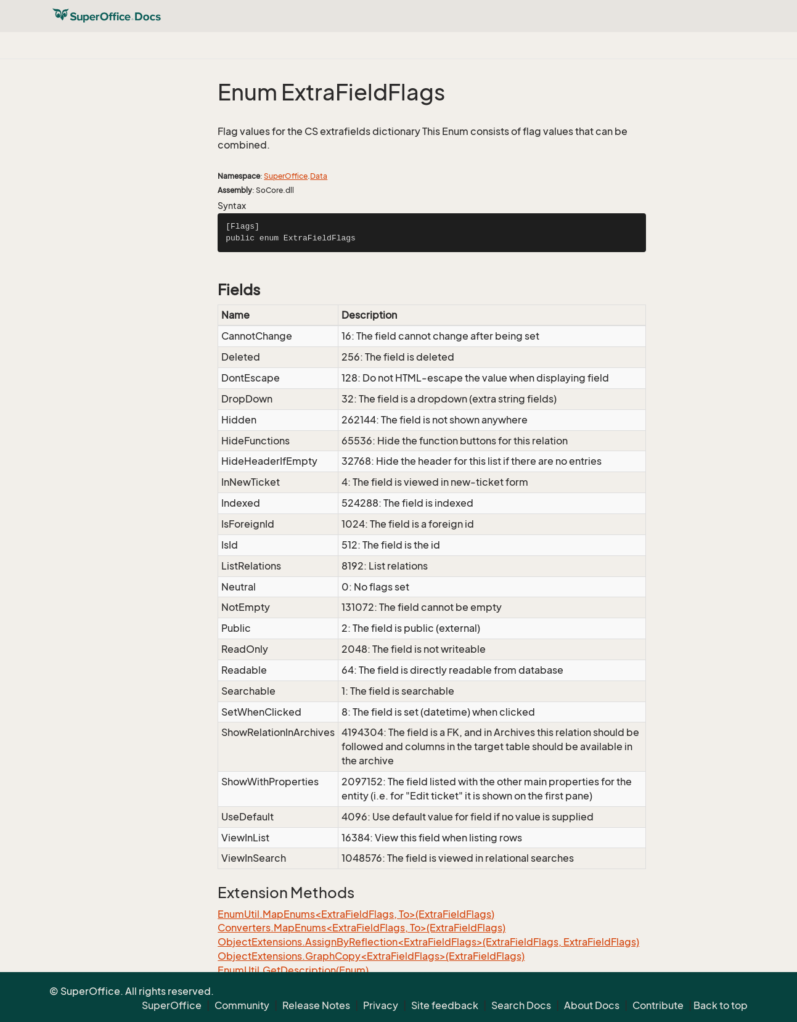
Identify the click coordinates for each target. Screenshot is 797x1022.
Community (242, 1005)
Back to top (720, 1005)
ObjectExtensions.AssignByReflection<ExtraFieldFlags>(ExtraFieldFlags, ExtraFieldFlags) (428, 942)
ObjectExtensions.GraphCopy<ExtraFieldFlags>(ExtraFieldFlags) (371, 956)
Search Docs (521, 1005)
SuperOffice (286, 176)
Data (318, 176)
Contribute (658, 1005)
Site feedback (444, 1005)
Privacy (380, 1005)
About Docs (591, 1005)
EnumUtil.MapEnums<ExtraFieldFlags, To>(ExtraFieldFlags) (356, 914)
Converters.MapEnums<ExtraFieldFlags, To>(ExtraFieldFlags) (361, 928)
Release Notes (316, 1005)
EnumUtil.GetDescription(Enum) (293, 970)
